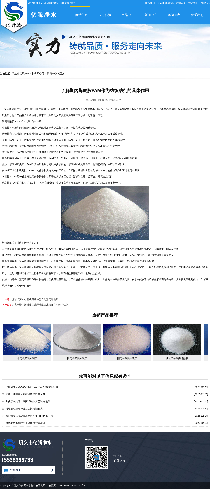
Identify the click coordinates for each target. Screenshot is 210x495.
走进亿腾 (104, 15)
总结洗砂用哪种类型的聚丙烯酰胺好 (25, 408)
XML (207, 3)
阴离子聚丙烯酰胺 (77, 358)
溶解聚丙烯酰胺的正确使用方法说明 (25, 423)
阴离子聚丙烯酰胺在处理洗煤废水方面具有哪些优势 (40, 304)
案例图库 (174, 15)
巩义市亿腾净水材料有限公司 (28, 73)
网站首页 (181, 3)
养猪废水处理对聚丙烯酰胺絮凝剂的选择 (28, 401)
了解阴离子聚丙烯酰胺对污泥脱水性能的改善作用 (32, 387)
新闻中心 (151, 15)
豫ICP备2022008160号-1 (72, 485)
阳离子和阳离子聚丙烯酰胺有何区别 (25, 394)
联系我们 (197, 15)
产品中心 (127, 15)
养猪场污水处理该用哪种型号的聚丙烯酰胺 (35, 299)
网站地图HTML (196, 3)
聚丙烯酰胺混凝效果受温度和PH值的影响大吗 (30, 415)
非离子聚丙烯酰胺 (27, 358)
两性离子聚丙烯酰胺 (177, 358)
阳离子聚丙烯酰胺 (127, 358)
